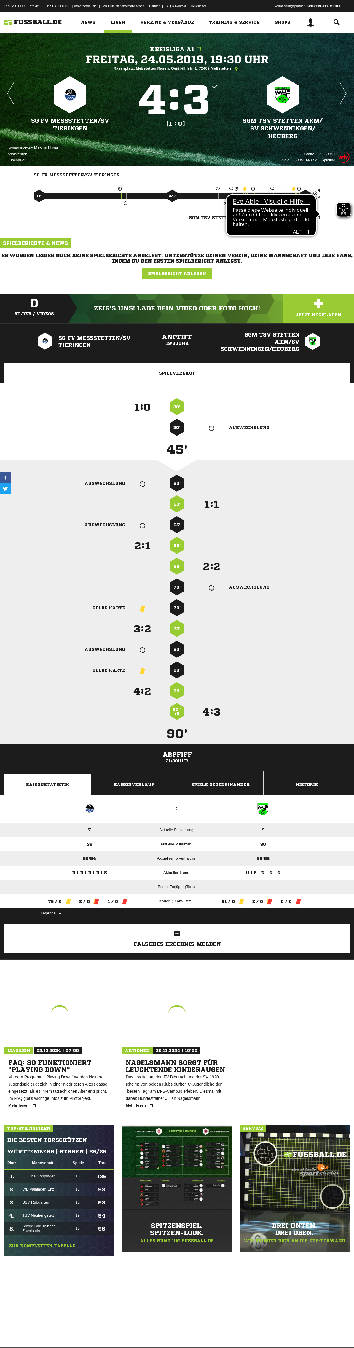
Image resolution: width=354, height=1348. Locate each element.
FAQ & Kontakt (175, 6)
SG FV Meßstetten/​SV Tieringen (70, 124)
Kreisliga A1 (177, 49)
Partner (154, 6)
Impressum (12, 1334)
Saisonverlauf (134, 785)
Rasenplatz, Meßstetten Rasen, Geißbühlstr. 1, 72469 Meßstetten (176, 68)
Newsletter (198, 6)
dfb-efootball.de (85, 6)
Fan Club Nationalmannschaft (122, 6)
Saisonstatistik (47, 785)
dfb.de (34, 6)
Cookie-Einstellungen (178, 1334)
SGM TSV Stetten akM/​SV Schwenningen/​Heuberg (282, 128)
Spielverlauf (177, 373)
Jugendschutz (111, 1334)
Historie (307, 785)
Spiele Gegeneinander (220, 785)
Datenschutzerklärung (42, 1334)
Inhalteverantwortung (142, 1334)
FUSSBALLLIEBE (56, 6)
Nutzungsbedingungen (79, 1334)
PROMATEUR (14, 6)
